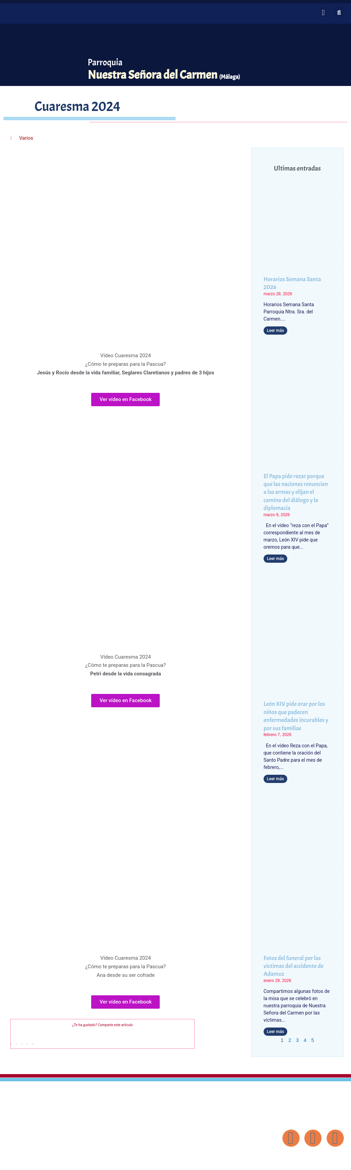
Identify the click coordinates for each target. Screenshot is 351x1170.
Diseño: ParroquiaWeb (325, 1161)
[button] (323, 12)
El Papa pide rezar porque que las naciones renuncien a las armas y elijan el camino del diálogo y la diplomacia (296, 492)
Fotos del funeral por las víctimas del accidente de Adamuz (294, 966)
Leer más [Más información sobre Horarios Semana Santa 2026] (275, 330)
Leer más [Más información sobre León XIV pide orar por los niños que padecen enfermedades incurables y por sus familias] (275, 778)
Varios (26, 138)
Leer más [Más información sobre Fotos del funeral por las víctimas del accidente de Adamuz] (275, 1031)
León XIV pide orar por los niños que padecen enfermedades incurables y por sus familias (296, 716)
